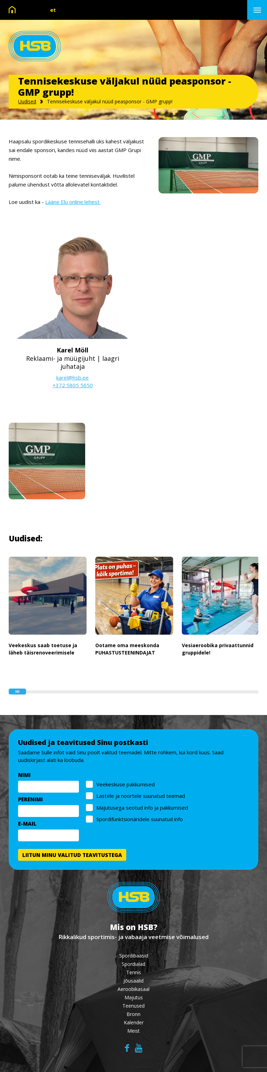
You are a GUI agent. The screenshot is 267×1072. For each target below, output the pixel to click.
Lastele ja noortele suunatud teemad (140, 796)
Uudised (27, 101)
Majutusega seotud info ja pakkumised (142, 807)
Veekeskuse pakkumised (125, 784)
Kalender (134, 1022)
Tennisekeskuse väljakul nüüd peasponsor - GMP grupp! (109, 101)
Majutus (133, 997)
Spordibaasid (133, 955)
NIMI (24, 775)
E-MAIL (27, 823)
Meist (133, 1030)
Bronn (133, 1014)
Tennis (133, 972)
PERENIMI (30, 799)
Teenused (133, 1005)
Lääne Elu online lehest (73, 201)
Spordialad (133, 964)
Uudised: (25, 538)
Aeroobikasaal (133, 989)
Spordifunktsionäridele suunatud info (139, 819)
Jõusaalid (133, 980)
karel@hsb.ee (72, 377)
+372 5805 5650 (72, 385)
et (53, 9)
